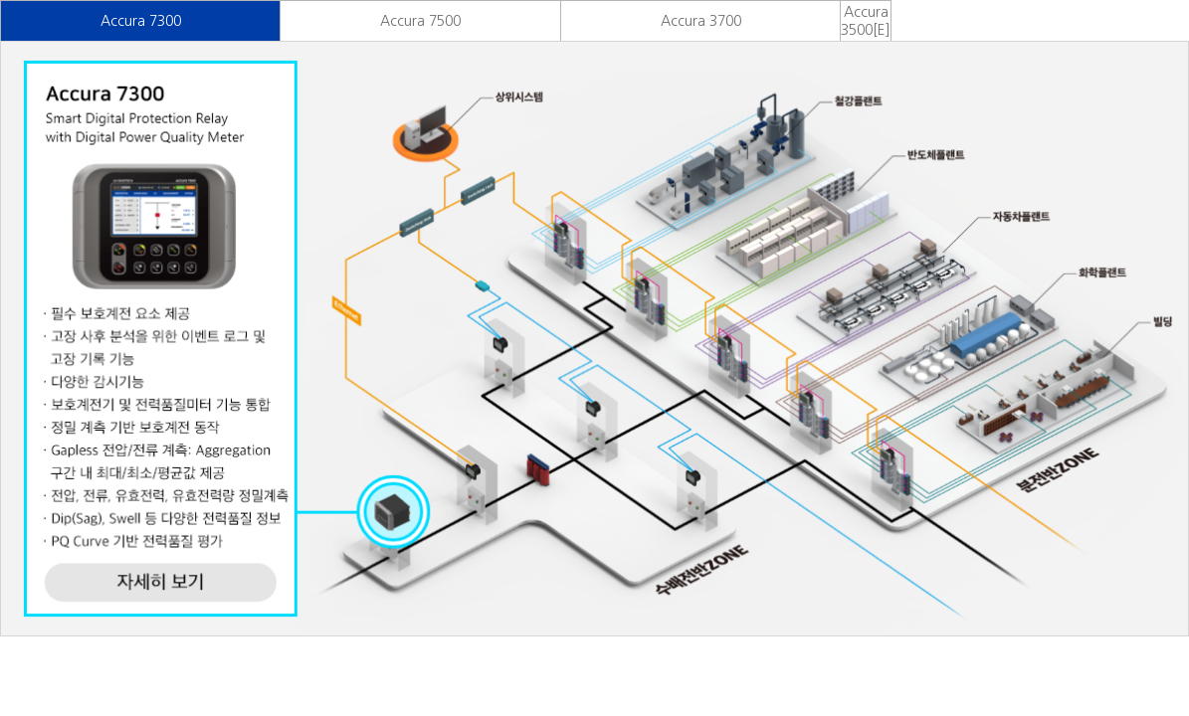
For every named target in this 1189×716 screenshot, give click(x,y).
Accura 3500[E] (866, 21)
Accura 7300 (140, 21)
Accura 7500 (420, 21)
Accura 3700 (701, 21)
